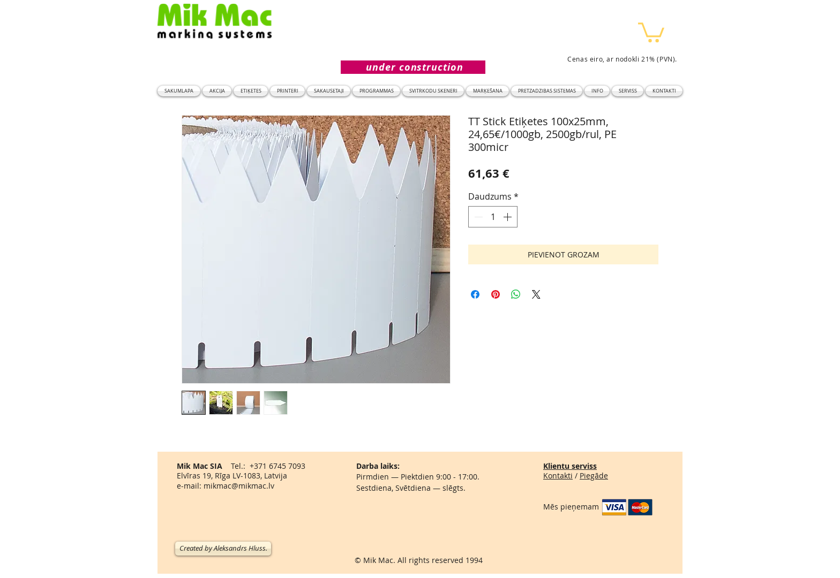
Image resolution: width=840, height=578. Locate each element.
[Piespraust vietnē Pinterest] (495, 294)
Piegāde (594, 475)
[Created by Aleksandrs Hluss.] (223, 549)
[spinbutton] (493, 217)
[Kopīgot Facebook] (475, 294)
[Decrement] (477, 217)
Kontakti (558, 475)
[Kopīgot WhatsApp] (515, 294)
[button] (651, 31)
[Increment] (508, 217)
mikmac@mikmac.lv (239, 486)
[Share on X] (536, 294)
